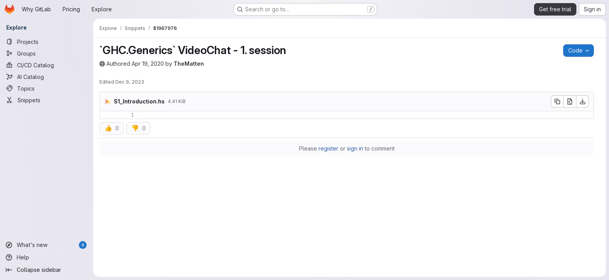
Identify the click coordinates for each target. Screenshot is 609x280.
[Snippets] (46, 99)
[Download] (582, 101)
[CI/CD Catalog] (46, 65)
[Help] (46, 257)
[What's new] (46, 245)
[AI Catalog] (46, 76)
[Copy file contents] (557, 101)
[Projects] (46, 41)
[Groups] (46, 53)
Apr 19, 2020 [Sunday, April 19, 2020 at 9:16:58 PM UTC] (148, 63)
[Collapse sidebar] (46, 269)
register (328, 148)
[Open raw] (570, 101)
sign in (355, 148)
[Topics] (46, 88)
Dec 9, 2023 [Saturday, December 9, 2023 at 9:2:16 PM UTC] (129, 82)
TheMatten (189, 63)
